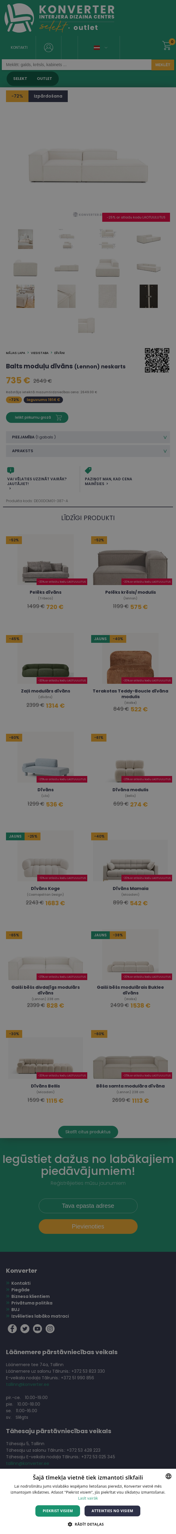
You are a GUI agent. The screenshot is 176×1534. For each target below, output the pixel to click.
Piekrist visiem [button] (58, 1510)
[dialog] (88, 767)
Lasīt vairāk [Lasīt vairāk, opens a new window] (88, 1498)
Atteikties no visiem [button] (112, 1510)
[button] (88, 1524)
